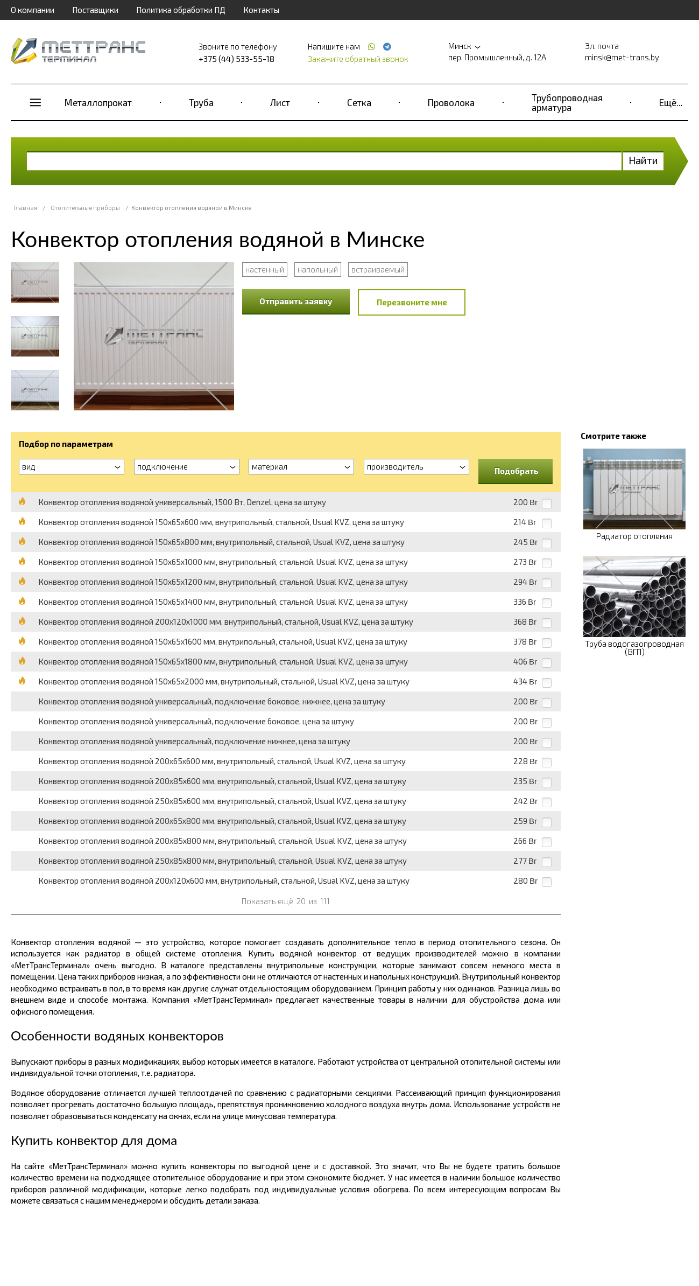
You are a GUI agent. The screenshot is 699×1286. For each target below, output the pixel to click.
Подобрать (517, 471)
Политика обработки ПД (180, 10)
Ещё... (671, 102)
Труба (201, 102)
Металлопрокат (98, 102)
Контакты (261, 10)
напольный (318, 269)
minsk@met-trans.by (622, 57)
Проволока (451, 102)
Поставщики (95, 10)
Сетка (359, 102)
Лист (280, 102)
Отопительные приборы (85, 207)
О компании (32, 10)
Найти (643, 160)
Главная (25, 207)
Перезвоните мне (412, 302)
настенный (264, 269)
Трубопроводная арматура (567, 102)
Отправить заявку (296, 301)
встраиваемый (378, 269)
